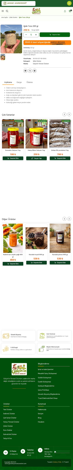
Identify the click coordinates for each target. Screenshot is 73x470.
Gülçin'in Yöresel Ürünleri (41, 64)
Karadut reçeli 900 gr (36, 254)
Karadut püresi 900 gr (60, 254)
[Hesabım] (65, 11)
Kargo (19, 82)
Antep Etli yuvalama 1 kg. (60, 150)
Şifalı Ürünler (37, 61)
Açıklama (8, 82)
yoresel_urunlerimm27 (17, 3)
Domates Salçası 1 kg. (13, 150)
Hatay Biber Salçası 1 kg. (36, 150)
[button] (55, 34)
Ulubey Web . (57, 462)
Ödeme (30, 82)
